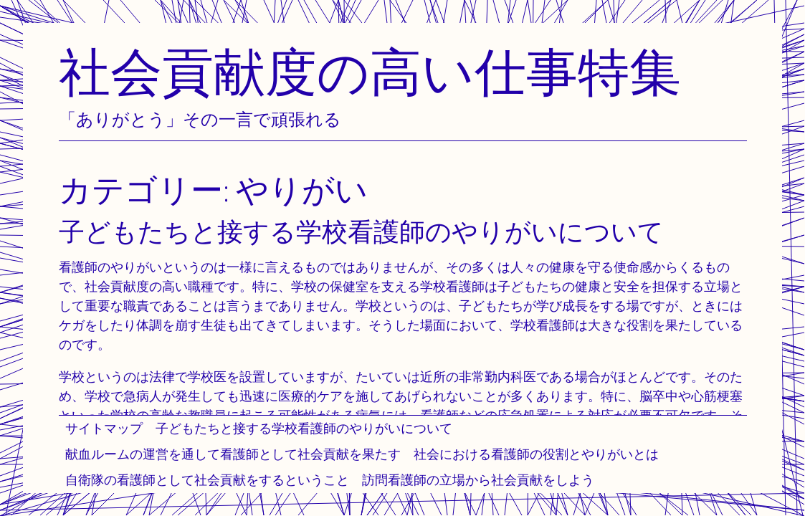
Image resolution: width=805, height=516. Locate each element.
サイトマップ (104, 428)
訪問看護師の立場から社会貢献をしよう (478, 480)
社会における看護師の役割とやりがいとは (536, 454)
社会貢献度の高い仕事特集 (370, 71)
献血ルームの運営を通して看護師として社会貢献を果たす (233, 454)
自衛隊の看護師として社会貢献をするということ (207, 480)
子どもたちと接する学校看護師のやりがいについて (304, 428)
